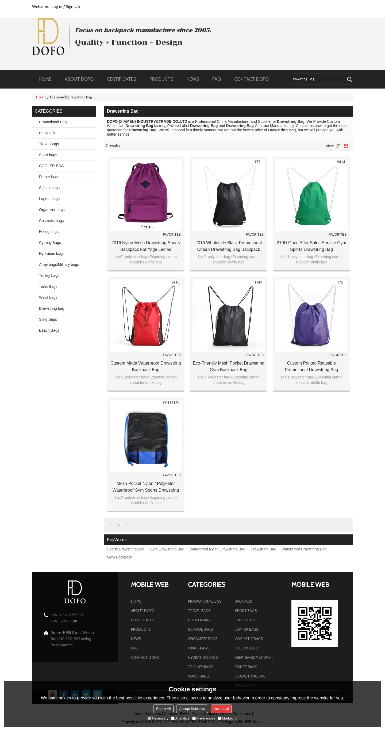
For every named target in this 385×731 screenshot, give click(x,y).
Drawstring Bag (263, 549)
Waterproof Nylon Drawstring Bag (217, 549)
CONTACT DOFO (251, 79)
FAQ (219, 79)
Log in (56, 6)
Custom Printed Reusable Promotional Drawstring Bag (311, 366)
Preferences (203, 718)
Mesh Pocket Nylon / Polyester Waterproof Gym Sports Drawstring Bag (146, 487)
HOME (45, 79)
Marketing (227, 718)
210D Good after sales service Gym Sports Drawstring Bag (311, 246)
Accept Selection (192, 709)
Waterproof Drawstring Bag (304, 549)
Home (41, 97)
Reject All (163, 709)
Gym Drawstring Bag (167, 549)
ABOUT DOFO (82, 79)
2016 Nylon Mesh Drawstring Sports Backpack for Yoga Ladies (145, 246)
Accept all (221, 709)
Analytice (180, 718)
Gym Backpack (119, 557)
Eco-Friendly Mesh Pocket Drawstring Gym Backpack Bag (228, 366)
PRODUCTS (164, 79)
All (51, 97)
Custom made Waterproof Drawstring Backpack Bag (145, 366)
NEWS (195, 79)
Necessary (158, 718)
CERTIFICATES (121, 79)
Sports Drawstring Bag (125, 549)
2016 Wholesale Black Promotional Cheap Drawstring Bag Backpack (228, 246)
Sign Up (73, 6)
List (338, 145)
